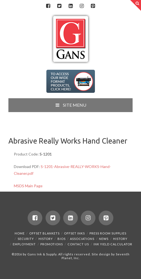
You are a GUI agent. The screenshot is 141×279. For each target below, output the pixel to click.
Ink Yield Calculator (113, 244)
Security (26, 238)
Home (20, 233)
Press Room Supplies (107, 233)
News (103, 238)
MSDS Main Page (28, 185)
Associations (82, 238)
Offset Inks (74, 233)
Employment (24, 244)
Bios (61, 238)
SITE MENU (70, 104)
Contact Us (78, 244)
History (46, 238)
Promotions (51, 244)
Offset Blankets (44, 233)
